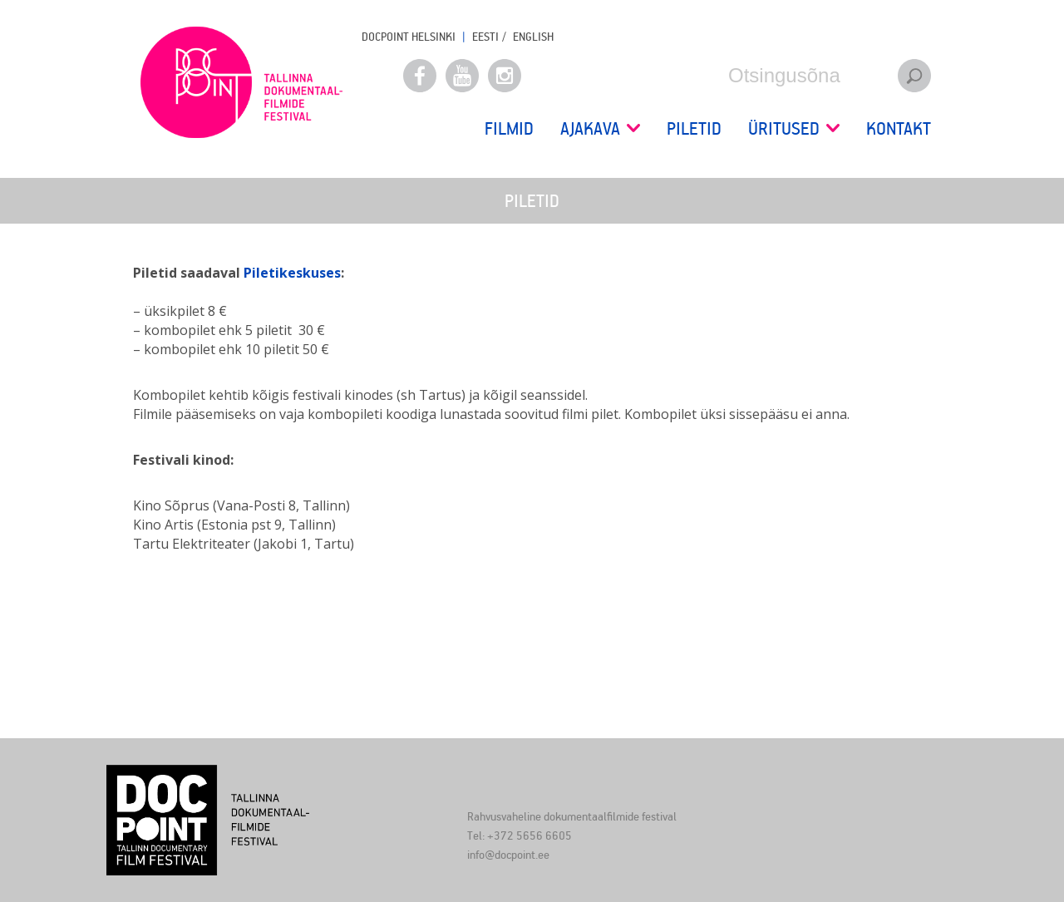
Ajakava (600, 128)
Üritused (794, 128)
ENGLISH (533, 36)
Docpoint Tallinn (241, 82)
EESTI (485, 36)
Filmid (509, 128)
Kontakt (898, 128)
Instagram (504, 75)
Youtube (462, 75)
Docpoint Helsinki (409, 36)
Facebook (419, 75)
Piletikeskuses (292, 273)
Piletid (694, 128)
